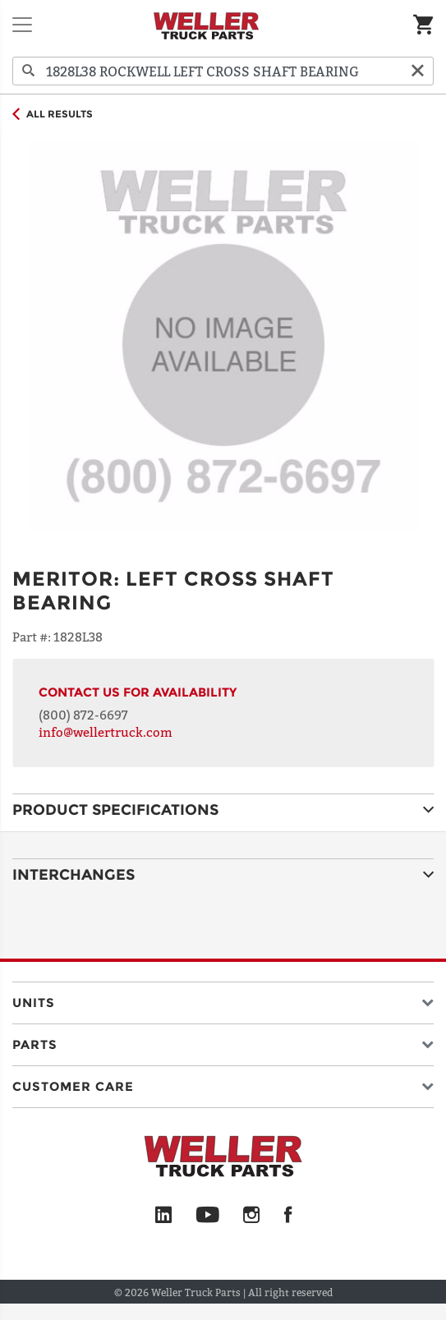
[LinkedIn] (163, 1216)
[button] (223, 999)
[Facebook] (288, 1216)
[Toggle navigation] (22, 24)
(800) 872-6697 (83, 714)
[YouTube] (207, 1216)
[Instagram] (251, 1216)
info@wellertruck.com (105, 731)
